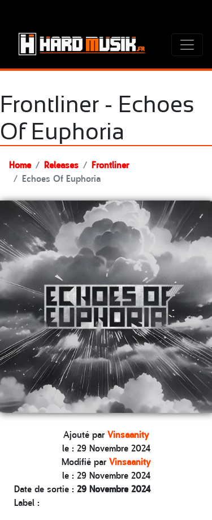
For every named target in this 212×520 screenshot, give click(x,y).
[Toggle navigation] (187, 44)
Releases (61, 164)
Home (20, 164)
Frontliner (110, 164)
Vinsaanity (128, 434)
